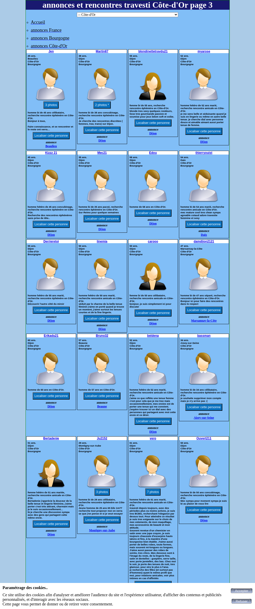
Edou (153, 153)
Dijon (102, 140)
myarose (204, 51)
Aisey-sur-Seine (204, 417)
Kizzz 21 (51, 153)
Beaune (102, 406)
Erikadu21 (51, 335)
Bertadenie (51, 438)
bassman (204, 335)
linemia (102, 241)
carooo (153, 241)
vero (153, 438)
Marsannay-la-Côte (204, 320)
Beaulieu (51, 146)
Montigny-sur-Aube (102, 530)
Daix (204, 235)
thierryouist (204, 153)
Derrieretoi (51, 241)
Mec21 (102, 153)
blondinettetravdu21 (153, 51)
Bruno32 (102, 335)
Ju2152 (102, 438)
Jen (51, 51)
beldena (153, 335)
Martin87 (102, 51)
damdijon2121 (204, 241)
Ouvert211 (203, 438)
